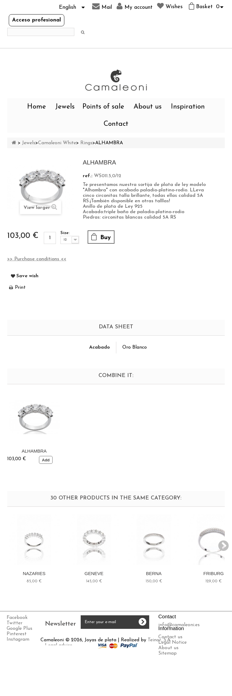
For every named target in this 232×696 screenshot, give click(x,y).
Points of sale (103, 106)
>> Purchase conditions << (36, 259)
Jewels (65, 106)
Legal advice (20, 674)
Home (36, 106)
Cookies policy (22, 690)
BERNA (154, 573)
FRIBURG (213, 573)
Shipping (17, 679)
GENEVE (94, 573)
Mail (102, 6)
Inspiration (188, 106)
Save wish (27, 276)
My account (135, 6)
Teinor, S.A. (126, 668)
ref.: (87, 176)
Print (20, 287)
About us (148, 106)
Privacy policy (22, 685)
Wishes (170, 6)
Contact (116, 124)
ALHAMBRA (34, 451)
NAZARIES (34, 573)
